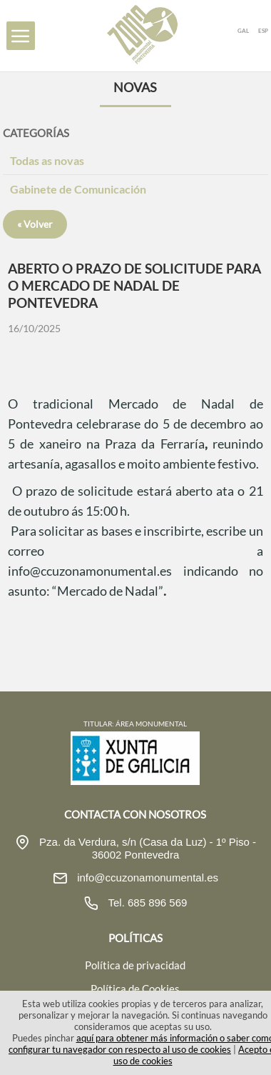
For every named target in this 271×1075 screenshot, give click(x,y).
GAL (243, 30)
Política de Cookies (135, 988)
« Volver (35, 224)
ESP (263, 30)
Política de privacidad (135, 965)
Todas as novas (47, 160)
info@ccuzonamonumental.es (146, 877)
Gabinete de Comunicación (78, 189)
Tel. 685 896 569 (147, 902)
